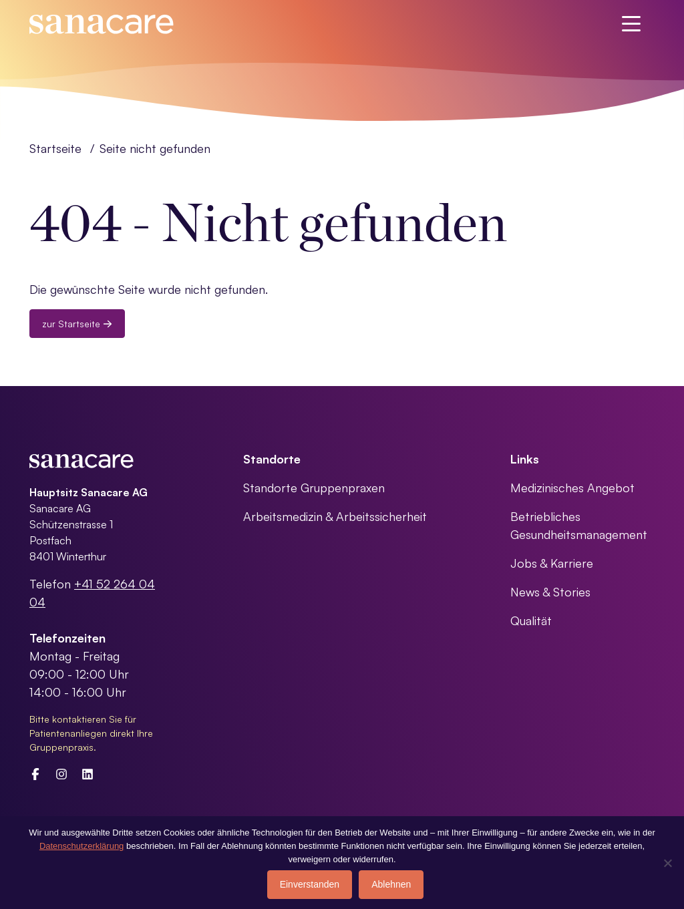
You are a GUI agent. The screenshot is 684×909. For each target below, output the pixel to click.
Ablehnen (391, 884)
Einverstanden (310, 884)
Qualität (531, 620)
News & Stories (550, 591)
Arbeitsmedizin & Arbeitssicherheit (335, 516)
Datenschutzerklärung (81, 846)
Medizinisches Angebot (572, 487)
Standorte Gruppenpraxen (314, 487)
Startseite (55, 148)
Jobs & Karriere (551, 563)
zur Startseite (77, 323)
